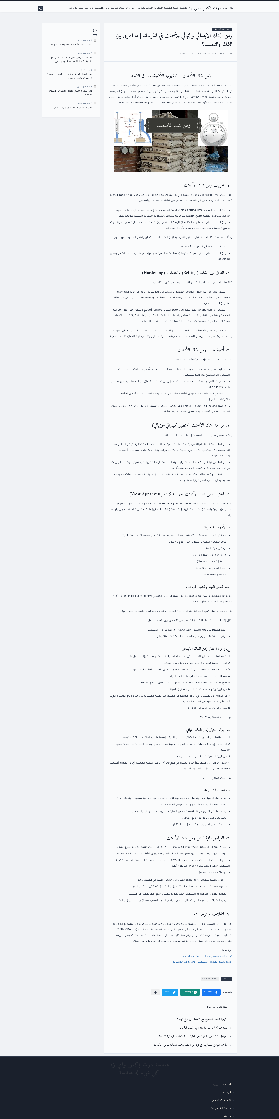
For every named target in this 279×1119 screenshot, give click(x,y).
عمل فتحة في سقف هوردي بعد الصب (73, 108)
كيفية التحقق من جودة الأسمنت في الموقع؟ (206, 956)
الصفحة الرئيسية (222, 1084)
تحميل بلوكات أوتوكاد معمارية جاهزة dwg (71, 45)
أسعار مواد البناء (76, 8)
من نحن (227, 1115)
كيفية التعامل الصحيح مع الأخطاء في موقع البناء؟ (202, 1019)
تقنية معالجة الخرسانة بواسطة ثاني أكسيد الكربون (203, 1028)
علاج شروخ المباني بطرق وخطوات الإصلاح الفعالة (70, 93)
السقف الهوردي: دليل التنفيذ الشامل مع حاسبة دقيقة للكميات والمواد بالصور (71, 60)
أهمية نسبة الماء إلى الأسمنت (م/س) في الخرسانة (202, 962)
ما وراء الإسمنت (102, 8)
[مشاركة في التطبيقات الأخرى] (155, 992)
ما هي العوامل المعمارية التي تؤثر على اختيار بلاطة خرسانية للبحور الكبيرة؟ (190, 1045)
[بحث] (40, 8)
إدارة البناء (89, 8)
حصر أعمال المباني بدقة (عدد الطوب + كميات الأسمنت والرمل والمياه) (69, 76)
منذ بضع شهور (83, 40)
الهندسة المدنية (180, 8)
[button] (211, 992)
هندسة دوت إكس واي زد (211, 8)
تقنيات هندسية (117, 8)
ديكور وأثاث (130, 8)
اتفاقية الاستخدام (222, 1099)
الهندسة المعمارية (163, 8)
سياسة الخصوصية (221, 1107)
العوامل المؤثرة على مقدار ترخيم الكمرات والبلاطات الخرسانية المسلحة (193, 1036)
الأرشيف (227, 1092)
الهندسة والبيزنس (145, 8)
